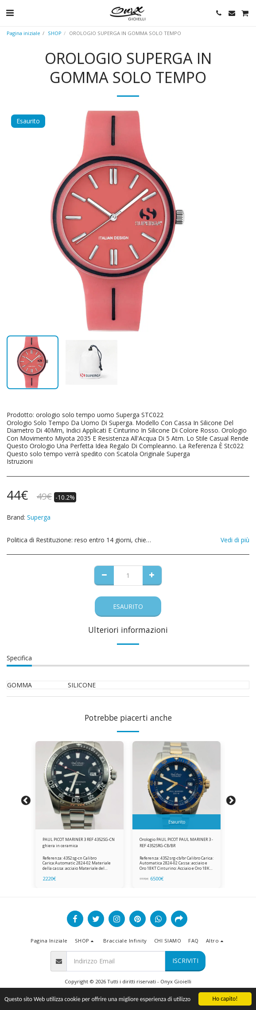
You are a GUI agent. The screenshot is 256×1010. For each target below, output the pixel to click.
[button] (9, 13)
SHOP (55, 33)
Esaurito (128, 606)
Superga (38, 517)
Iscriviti (185, 960)
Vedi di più (235, 540)
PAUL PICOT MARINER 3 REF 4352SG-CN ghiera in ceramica (79, 842)
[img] (79, 785)
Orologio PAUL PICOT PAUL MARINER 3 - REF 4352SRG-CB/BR (176, 842)
